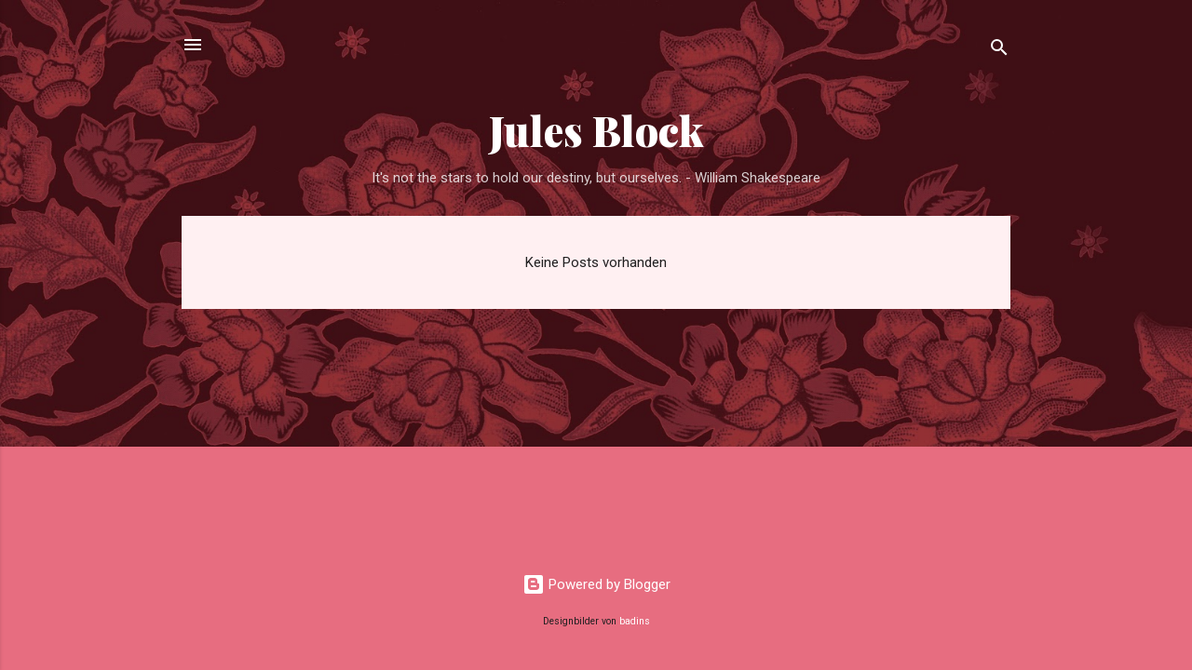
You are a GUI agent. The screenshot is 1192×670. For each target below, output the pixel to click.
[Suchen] (999, 50)
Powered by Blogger (596, 584)
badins (634, 621)
